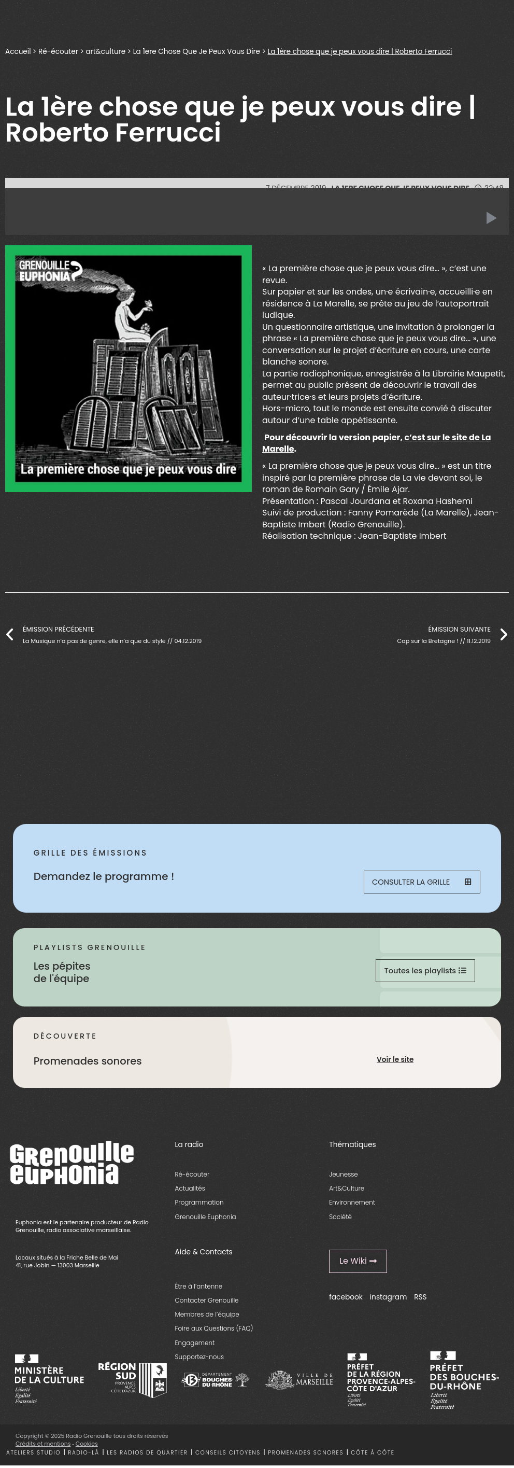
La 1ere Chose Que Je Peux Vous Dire (196, 52)
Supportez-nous (199, 1359)
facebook (346, 1300)
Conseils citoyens (228, 1455)
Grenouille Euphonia (205, 1218)
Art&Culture (346, 1190)
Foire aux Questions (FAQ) (214, 1330)
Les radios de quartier (147, 1455)
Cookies (87, 1446)
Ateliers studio (33, 1455)
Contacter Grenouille (207, 1302)
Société (340, 1218)
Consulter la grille (421, 882)
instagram (388, 1300)
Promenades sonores (306, 1455)
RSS (420, 1300)
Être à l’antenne (199, 1288)
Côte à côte (372, 1455)
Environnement (352, 1204)
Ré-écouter (58, 52)
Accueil (18, 52)
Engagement (195, 1344)
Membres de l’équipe (207, 1316)
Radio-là (83, 1455)
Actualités (190, 1190)
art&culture (105, 52)
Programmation (199, 1204)
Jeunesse (343, 1176)
